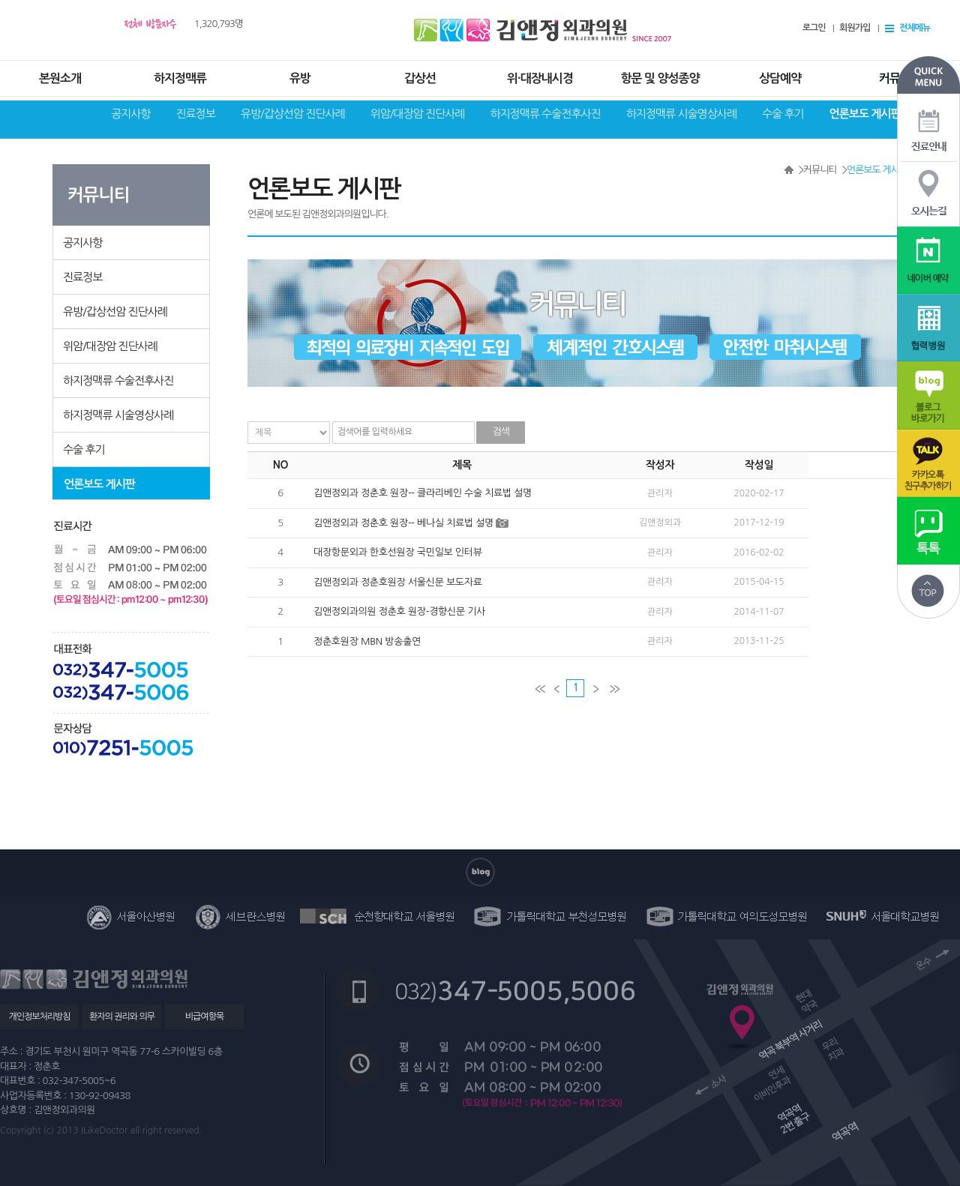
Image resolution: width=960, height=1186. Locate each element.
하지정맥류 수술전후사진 (545, 113)
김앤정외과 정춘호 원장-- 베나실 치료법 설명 (404, 523)
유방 (300, 78)
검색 (501, 431)
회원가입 (854, 27)
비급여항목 (204, 1016)
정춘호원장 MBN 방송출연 (367, 641)
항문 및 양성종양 (659, 78)
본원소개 (60, 78)
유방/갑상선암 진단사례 (293, 113)
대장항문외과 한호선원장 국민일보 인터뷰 (398, 552)
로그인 (814, 27)
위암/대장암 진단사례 (417, 113)
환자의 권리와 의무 (121, 1016)
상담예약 (780, 78)
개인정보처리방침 (39, 1016)
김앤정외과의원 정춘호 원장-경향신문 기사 (399, 611)
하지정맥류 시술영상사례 (681, 113)
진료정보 (195, 113)
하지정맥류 (180, 78)
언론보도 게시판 (865, 113)
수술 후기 (783, 113)
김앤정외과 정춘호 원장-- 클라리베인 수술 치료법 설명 (423, 493)
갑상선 (420, 78)
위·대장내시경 (540, 78)
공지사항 (130, 113)
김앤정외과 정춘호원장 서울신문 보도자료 (398, 582)
